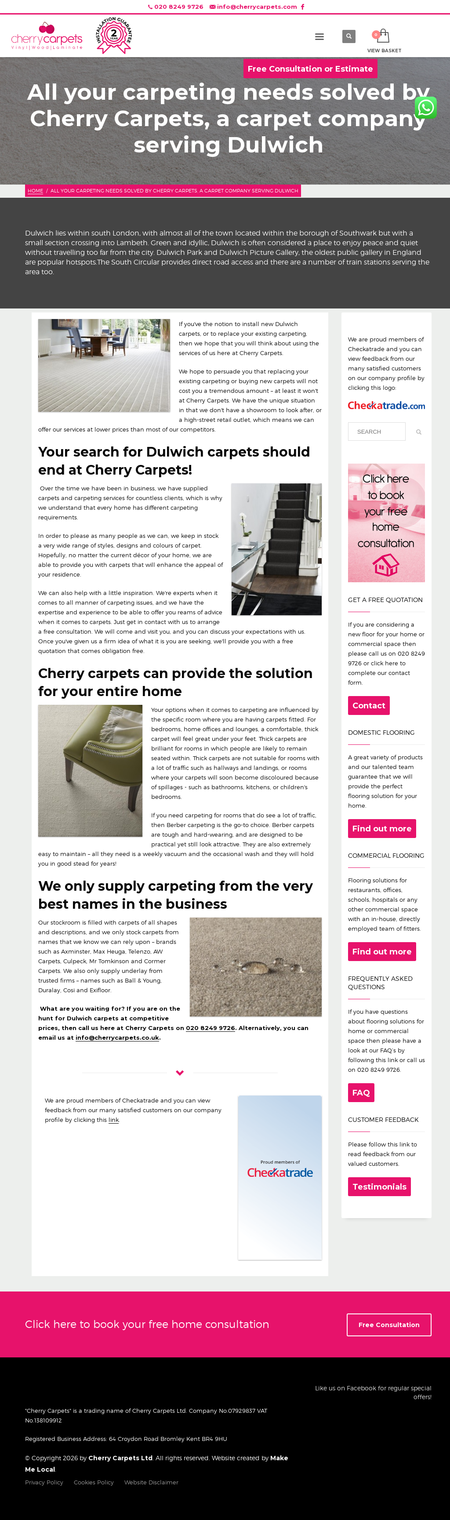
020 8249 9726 (178, 6)
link (114, 1119)
